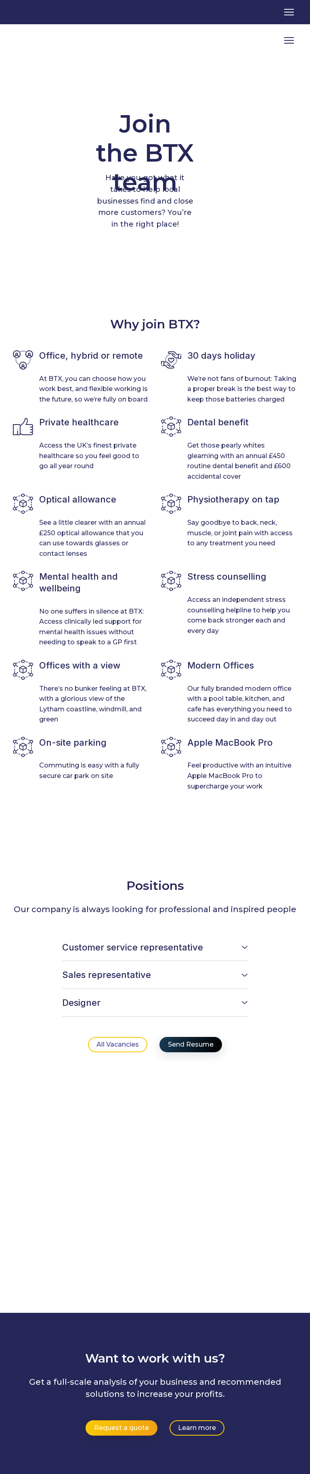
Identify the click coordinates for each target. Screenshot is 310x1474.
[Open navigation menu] (289, 12)
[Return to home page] (46, 40)
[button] (154, 947)
